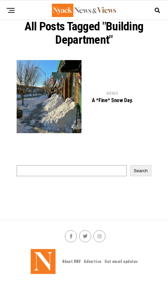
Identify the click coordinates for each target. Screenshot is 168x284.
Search (141, 170)
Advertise (92, 261)
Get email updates (121, 261)
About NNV (71, 261)
